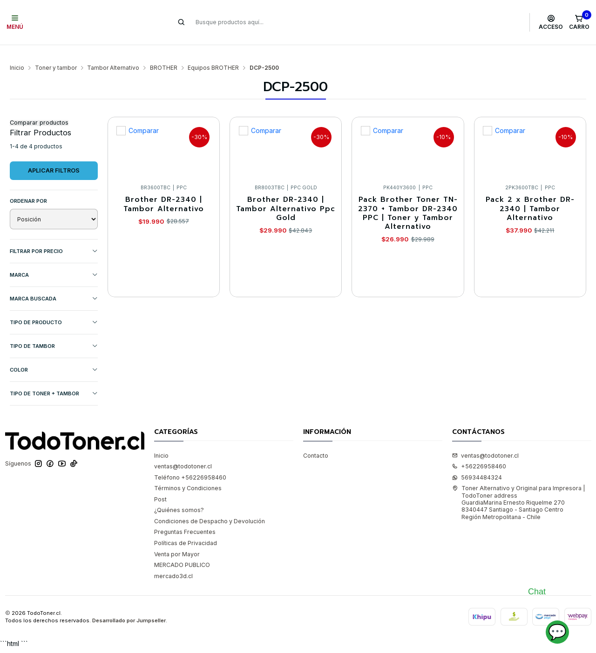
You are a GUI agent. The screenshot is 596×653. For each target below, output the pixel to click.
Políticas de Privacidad (185, 529)
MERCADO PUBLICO (182, 550)
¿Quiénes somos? (179, 496)
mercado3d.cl (173, 562)
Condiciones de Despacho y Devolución (209, 507)
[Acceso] (551, 22)
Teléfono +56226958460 (190, 463)
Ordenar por (28, 187)
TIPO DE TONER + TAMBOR (54, 379)
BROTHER (163, 54)
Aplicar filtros (54, 156)
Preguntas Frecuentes (185, 518)
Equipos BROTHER (213, 54)
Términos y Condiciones (188, 474)
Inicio (17, 54)
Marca (54, 261)
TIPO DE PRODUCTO (54, 308)
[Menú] (15, 22)
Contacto (315, 441)
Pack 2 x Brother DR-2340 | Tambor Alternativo (530, 195)
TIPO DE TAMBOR (54, 332)
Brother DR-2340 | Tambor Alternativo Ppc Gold (285, 195)
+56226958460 (479, 452)
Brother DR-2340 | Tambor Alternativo (163, 190)
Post (160, 485)
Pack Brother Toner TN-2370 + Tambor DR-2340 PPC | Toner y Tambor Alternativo (408, 199)
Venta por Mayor (177, 540)
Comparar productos (39, 109)
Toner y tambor (56, 54)
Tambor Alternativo (113, 54)
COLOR (54, 356)
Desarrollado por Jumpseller (129, 607)
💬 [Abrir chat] (557, 632)
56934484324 (477, 463)
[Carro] (579, 22)
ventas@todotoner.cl (183, 452)
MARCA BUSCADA (54, 284)
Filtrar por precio (54, 237)
